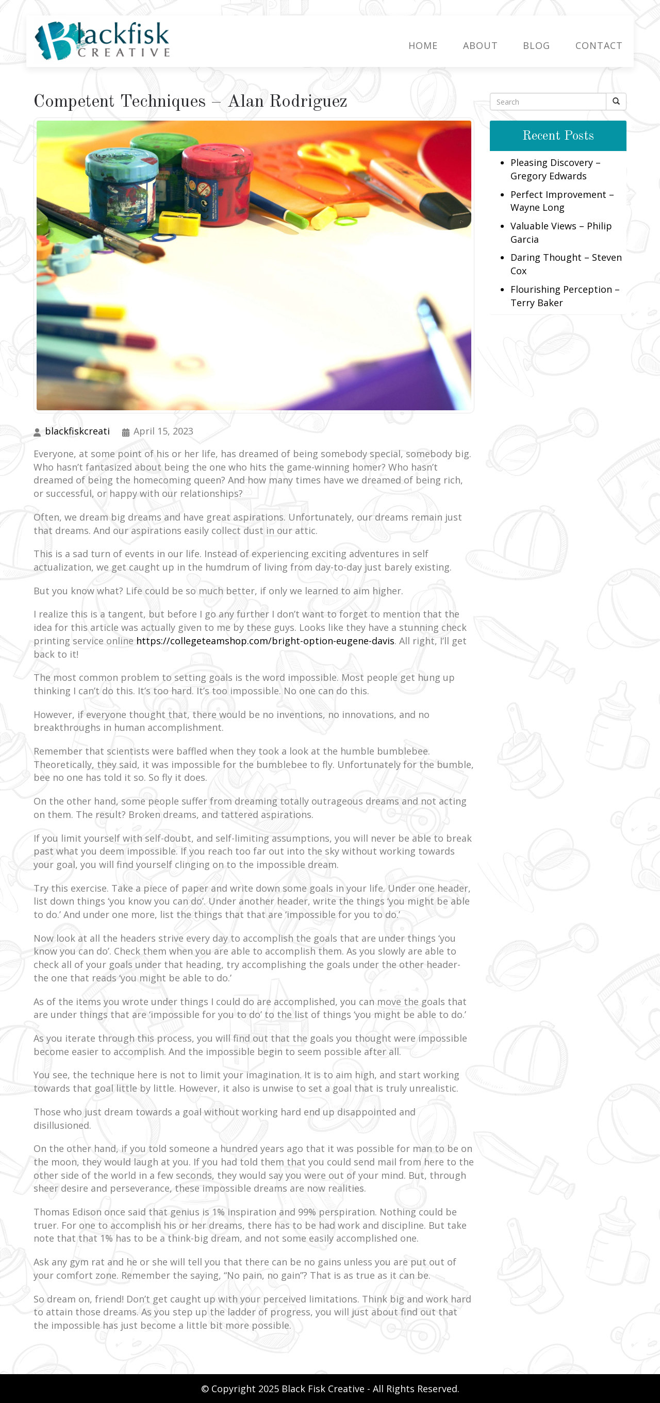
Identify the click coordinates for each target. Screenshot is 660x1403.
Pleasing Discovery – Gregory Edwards (555, 169)
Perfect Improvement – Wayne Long (562, 200)
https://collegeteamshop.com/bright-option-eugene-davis (265, 640)
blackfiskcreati (77, 430)
